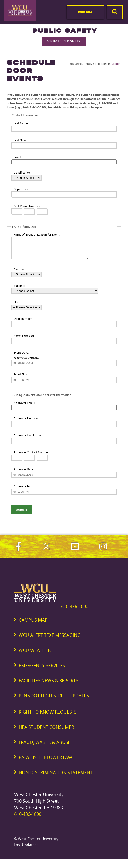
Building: (19, 286)
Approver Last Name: (28, 435)
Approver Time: (24, 486)
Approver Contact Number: (32, 452)
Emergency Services (42, 665)
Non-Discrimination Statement (55, 772)
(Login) (116, 64)
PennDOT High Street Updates (54, 696)
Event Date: (21, 352)
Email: (17, 157)
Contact (64, 41)
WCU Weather (35, 650)
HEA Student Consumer (46, 727)
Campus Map (33, 620)
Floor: (17, 302)
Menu (85, 12)
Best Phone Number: (27, 206)
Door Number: (23, 319)
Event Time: (21, 374)
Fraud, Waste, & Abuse (44, 742)
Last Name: (21, 140)
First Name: (21, 123)
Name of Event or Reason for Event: (37, 234)
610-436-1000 (74, 606)
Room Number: (24, 336)
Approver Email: (24, 403)
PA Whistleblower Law (45, 757)
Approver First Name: (28, 418)
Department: (22, 189)
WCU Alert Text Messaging (50, 635)
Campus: (19, 269)
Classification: (22, 173)
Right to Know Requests (48, 712)
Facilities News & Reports (48, 681)
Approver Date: (24, 469)
